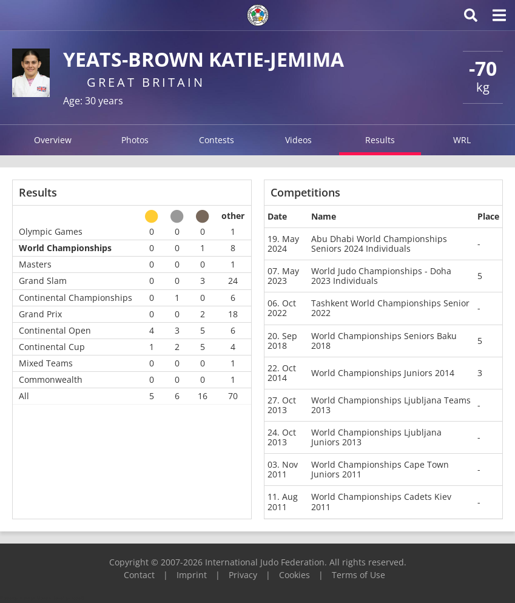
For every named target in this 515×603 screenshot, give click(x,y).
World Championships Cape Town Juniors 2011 (380, 469)
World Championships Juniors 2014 (382, 373)
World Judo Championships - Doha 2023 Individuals (381, 275)
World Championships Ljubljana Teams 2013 (391, 405)
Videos (298, 140)
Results (380, 140)
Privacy (243, 575)
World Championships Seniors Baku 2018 (384, 340)
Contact (139, 575)
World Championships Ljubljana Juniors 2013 (376, 437)
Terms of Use (358, 575)
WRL (462, 140)
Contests (216, 140)
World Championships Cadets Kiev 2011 (381, 501)
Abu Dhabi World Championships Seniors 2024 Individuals (379, 243)
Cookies (294, 575)
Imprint (192, 575)
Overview (53, 140)
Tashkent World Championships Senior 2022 (390, 307)
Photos (135, 140)
